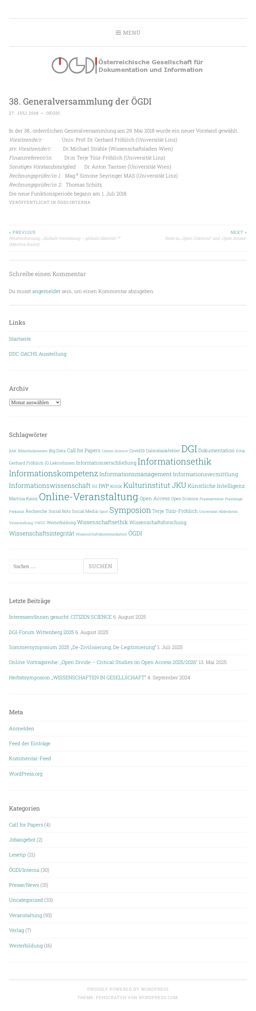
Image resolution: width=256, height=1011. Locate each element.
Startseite (20, 338)
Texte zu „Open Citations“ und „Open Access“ (187, 235)
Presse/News (24, 884)
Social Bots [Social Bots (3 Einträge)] (60, 511)
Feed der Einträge (29, 743)
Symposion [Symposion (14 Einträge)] (130, 510)
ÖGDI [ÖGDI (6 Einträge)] (135, 533)
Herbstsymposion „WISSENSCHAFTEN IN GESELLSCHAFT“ (77, 677)
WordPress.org (25, 773)
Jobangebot (22, 839)
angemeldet (46, 291)
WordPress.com (158, 997)
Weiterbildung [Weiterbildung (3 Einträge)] (61, 522)
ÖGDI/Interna (74, 202)
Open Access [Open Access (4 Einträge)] (155, 498)
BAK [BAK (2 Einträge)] (13, 451)
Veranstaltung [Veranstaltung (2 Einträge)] (21, 522)
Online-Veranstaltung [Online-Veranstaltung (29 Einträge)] (88, 496)
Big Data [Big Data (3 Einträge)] (57, 450)
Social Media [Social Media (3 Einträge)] (85, 511)
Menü (132, 32)
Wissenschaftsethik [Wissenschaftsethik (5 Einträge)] (102, 521)
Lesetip (17, 854)
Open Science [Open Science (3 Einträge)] (184, 498)
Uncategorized (26, 899)
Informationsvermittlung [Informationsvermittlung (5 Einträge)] (205, 474)
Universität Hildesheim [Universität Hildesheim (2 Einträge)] (218, 511)
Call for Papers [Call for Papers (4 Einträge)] (83, 450)
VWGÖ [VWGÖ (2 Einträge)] (39, 522)
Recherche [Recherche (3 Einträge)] (36, 511)
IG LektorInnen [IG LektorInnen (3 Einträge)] (60, 463)
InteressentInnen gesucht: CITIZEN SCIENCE (60, 616)
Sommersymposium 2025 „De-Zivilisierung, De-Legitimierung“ (82, 647)
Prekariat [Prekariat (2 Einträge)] (16, 511)
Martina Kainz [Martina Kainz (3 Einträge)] (23, 498)
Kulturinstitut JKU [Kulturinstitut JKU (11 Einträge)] (154, 485)
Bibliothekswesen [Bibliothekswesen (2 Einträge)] (33, 451)
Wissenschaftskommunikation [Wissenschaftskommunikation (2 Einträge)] (101, 534)
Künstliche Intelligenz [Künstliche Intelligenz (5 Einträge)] (216, 485)
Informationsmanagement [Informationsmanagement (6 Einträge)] (135, 474)
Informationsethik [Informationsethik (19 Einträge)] (174, 461)
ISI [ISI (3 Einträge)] (94, 486)
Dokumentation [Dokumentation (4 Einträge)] (216, 450)
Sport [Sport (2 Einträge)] (103, 511)
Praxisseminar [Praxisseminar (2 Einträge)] (212, 499)
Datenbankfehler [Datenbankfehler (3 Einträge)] (163, 450)
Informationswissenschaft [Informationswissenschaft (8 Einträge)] (50, 485)
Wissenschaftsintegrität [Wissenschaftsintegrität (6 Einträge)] (41, 533)
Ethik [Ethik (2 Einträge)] (240, 451)
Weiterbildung (26, 945)
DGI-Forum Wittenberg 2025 (41, 632)
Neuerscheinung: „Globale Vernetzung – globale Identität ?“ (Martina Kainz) (68, 238)
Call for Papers (26, 824)
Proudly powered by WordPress (128, 989)
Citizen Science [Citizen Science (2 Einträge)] (115, 451)
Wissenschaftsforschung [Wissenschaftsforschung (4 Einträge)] (157, 522)
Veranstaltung (25, 915)
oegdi (53, 113)
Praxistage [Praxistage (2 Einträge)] (234, 499)
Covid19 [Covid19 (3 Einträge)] (137, 450)
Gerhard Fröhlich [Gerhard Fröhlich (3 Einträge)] (26, 463)
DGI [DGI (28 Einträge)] (189, 448)
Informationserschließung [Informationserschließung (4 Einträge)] (106, 463)
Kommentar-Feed (30, 758)
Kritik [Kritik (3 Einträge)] (116, 486)
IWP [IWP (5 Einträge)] (104, 485)
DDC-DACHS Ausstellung (37, 353)
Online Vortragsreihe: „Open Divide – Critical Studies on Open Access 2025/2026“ (103, 662)
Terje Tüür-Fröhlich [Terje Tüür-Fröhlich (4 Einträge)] (175, 511)
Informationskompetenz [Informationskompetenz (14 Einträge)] (53, 473)
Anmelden (21, 728)
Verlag (16, 930)
